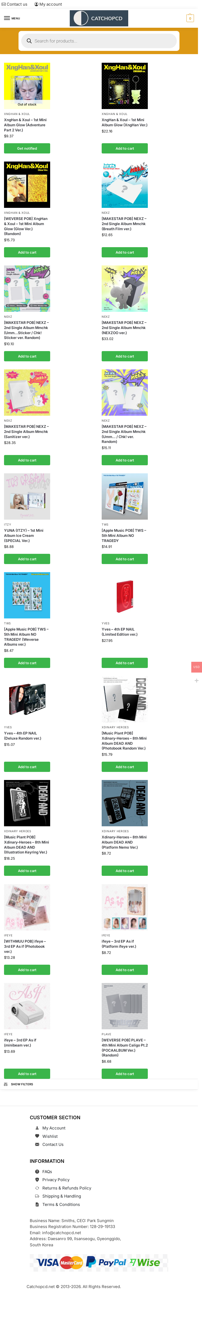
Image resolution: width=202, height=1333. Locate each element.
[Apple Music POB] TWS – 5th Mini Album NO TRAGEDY (124, 533)
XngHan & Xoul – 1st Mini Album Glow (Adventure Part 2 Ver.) (25, 124)
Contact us (14, 4)
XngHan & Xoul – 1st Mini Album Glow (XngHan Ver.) (125, 122)
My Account (53, 1123)
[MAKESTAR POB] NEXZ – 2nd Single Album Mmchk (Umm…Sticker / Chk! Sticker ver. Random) (26, 329)
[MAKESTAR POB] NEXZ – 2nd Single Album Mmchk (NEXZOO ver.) (124, 326)
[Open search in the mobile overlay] (99, 41)
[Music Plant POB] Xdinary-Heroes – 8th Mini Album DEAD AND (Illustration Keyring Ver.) (26, 841)
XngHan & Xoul (17, 114)
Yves (106, 621)
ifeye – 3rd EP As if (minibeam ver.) (20, 1038)
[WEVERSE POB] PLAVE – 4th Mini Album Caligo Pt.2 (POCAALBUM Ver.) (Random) (125, 1043)
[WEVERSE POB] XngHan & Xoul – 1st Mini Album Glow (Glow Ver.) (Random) (25, 226)
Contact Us (53, 1139)
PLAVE (106, 1030)
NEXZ (106, 212)
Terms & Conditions (61, 1199)
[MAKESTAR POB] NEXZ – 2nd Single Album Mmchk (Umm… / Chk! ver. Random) (124, 433)
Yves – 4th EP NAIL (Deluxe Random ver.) (22, 733)
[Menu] (12, 18)
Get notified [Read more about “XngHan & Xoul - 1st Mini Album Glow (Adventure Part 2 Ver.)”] (27, 148)
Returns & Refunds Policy (66, 1183)
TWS (105, 522)
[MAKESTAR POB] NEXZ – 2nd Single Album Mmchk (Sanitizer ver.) (26, 430)
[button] (189, 18)
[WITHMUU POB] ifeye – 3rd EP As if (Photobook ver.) (25, 942)
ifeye (8, 931)
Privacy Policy (55, 1175)
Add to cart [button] (125, 148)
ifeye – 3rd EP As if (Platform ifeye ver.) (119, 940)
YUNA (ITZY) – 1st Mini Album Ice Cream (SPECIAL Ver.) (23, 533)
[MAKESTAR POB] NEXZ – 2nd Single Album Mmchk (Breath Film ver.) (124, 223)
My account (48, 4)
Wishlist (50, 1131)
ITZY (7, 522)
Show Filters (18, 1079)
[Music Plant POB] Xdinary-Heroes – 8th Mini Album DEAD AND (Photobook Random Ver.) (124, 738)
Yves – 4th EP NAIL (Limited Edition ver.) (120, 629)
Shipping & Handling (61, 1191)
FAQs (47, 1167)
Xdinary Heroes (115, 724)
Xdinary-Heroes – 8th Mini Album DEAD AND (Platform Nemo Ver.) (124, 839)
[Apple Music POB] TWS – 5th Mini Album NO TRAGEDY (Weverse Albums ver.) (26, 634)
